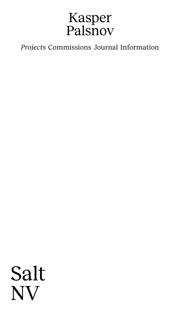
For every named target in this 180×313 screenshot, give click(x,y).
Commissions (69, 47)
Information (139, 47)
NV (25, 292)
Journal (105, 47)
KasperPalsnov (90, 23)
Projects (33, 47)
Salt (28, 272)
